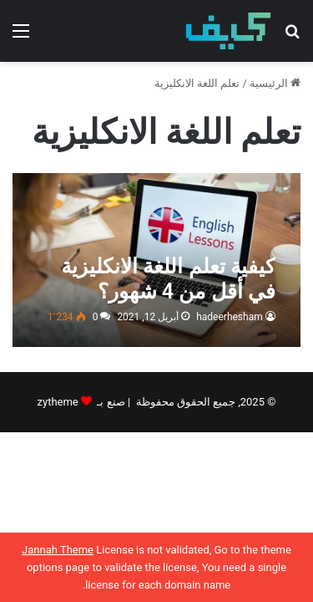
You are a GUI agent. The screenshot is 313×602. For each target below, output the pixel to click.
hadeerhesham (229, 317)
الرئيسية (275, 83)
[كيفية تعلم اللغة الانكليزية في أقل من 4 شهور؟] (156, 260)
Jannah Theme (57, 549)
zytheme (58, 401)
